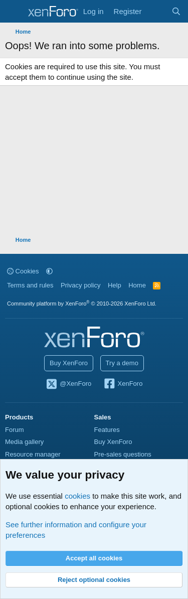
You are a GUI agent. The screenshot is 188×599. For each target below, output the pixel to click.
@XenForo (69, 384)
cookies (77, 496)
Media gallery (24, 441)
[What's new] (156, 11)
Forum (14, 429)
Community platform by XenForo (81, 304)
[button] (49, 271)
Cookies (23, 271)
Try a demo (122, 363)
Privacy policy (80, 285)
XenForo (123, 384)
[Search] (176, 11)
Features (107, 429)
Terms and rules (30, 285)
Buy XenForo (69, 363)
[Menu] (14, 12)
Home (137, 285)
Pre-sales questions (122, 454)
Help (114, 285)
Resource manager (33, 454)
